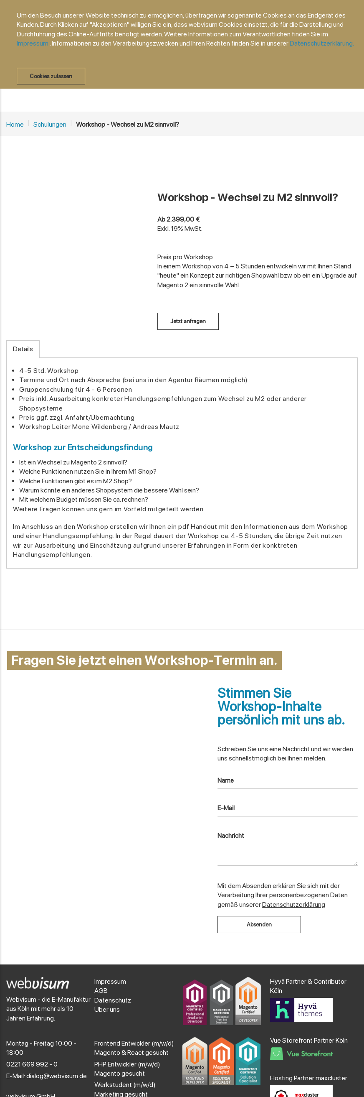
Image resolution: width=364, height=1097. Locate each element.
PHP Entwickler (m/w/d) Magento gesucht (127, 1068)
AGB (101, 991)
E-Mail (226, 808)
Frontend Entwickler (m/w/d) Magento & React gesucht (134, 1047)
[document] (186, 47)
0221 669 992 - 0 (32, 1064)
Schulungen (49, 124)
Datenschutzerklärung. (322, 43)
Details (23, 349)
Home (15, 124)
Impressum (32, 43)
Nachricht (230, 835)
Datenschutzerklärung (293, 904)
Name (225, 780)
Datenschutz (112, 1000)
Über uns (107, 1009)
